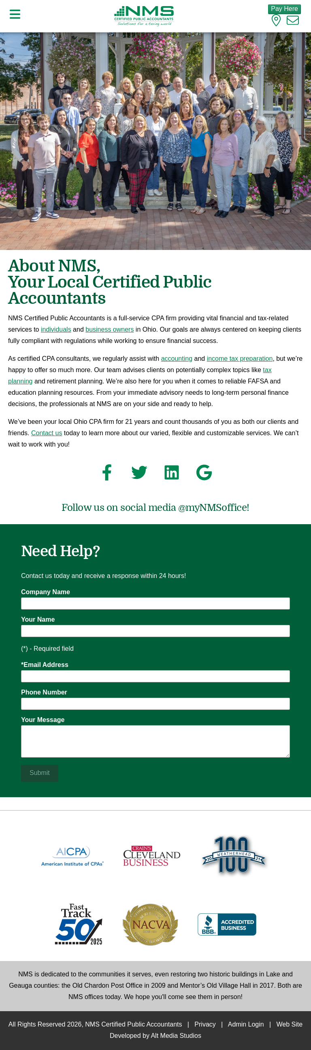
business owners (109, 329)
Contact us (46, 433)
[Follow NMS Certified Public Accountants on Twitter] (139, 475)
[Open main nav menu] (15, 16)
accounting (176, 359)
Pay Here (284, 9)
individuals (56, 329)
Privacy (204, 1024)
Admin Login (246, 1024)
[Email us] (293, 22)
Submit (40, 773)
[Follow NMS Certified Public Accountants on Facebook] (107, 475)
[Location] (276, 22)
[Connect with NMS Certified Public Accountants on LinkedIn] (171, 475)
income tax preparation (240, 359)
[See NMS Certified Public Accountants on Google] (204, 475)
